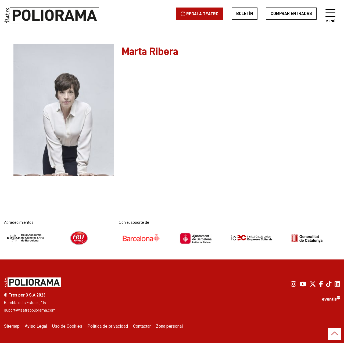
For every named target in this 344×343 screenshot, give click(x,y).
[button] (334, 333)
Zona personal (169, 326)
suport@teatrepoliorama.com (30, 310)
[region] (63, 110)
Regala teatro (199, 14)
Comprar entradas (291, 13)
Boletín (244, 13)
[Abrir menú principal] (330, 13)
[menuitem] (293, 284)
